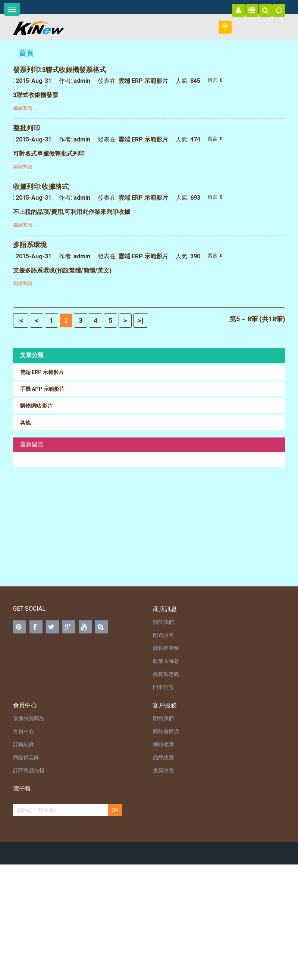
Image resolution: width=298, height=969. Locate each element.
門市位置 (163, 687)
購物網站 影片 (36, 406)
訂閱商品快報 (28, 770)
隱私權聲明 (166, 648)
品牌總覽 (163, 757)
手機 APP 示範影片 (42, 389)
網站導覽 (163, 744)
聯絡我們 (163, 718)
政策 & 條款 (166, 661)
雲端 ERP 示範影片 (143, 80)
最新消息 (163, 770)
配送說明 (163, 635)
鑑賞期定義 (166, 674)
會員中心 (23, 731)
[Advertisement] (149, 526)
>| (140, 320)
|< (20, 320)
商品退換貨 (166, 731)
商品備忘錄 (26, 757)
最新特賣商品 (28, 718)
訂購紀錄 (23, 744)
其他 (25, 423)
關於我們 (163, 622)
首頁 (26, 53)
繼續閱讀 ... (25, 108)
